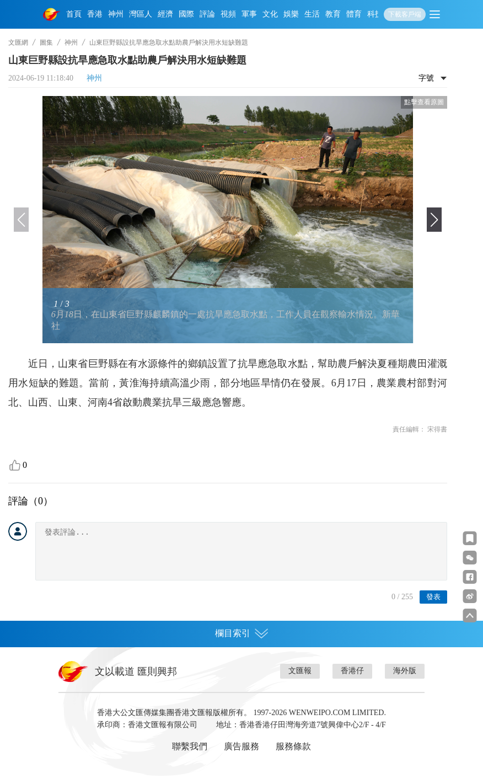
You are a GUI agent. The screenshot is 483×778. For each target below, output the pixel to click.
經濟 (165, 14)
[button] (434, 219)
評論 (207, 14)
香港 (95, 14)
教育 (333, 14)
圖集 (46, 42)
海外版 (404, 671)
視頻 (228, 14)
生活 (312, 14)
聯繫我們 (189, 746)
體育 (354, 14)
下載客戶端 (404, 14)
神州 (116, 14)
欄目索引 (241, 633)
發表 (433, 597)
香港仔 (352, 671)
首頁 (74, 14)
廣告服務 (241, 746)
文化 (270, 14)
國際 (186, 14)
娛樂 (291, 14)
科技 (375, 14)
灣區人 (140, 14)
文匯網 (18, 42)
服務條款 (293, 746)
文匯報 (300, 671)
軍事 (249, 14)
